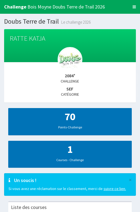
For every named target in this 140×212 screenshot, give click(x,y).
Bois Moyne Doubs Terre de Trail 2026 (54, 7)
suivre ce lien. (114, 188)
